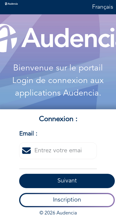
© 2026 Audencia (58, 210)
